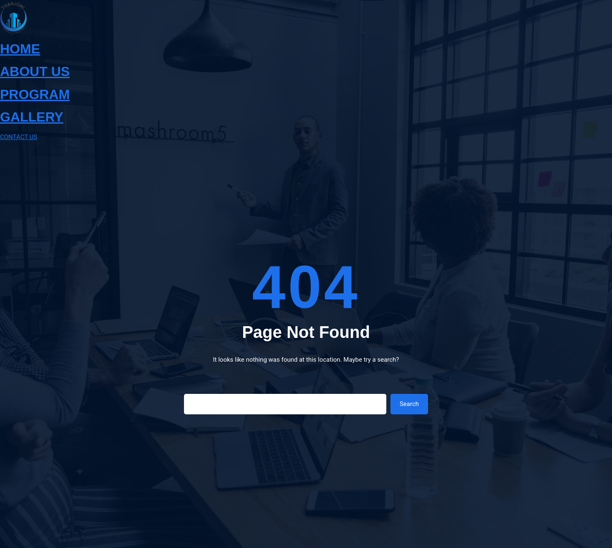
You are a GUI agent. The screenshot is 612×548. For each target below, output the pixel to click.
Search (409, 404)
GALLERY (31, 116)
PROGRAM (35, 94)
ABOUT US (35, 71)
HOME (20, 48)
